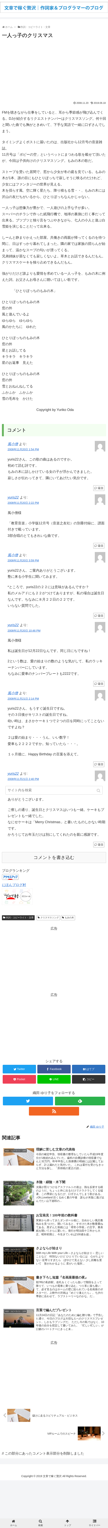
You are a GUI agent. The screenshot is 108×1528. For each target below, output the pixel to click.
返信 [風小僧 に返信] (100, 488)
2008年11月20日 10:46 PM (24, 630)
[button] (99, 790)
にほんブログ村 (14, 885)
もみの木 (69, 917)
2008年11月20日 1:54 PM (23, 449)
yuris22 (13, 497)
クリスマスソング (49, 917)
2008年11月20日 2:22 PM (23, 502)
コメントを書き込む (54, 857)
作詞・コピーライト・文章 (20, 917)
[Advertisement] (54, 69)
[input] (54, 790)
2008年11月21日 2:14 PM (23, 698)
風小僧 (13, 444)
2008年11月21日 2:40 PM (23, 779)
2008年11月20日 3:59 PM (23, 560)
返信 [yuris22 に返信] (100, 545)
